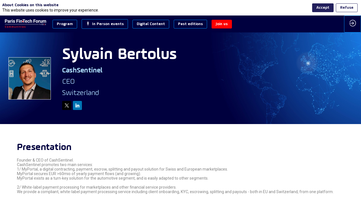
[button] (65, 24)
